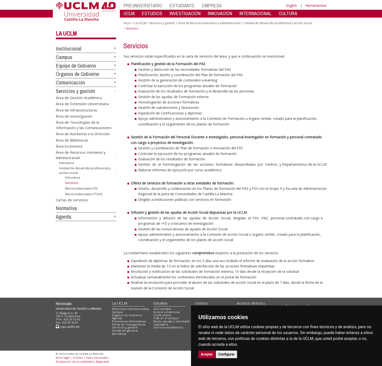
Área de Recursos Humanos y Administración (209, 23)
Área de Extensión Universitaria (82, 103)
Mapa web (102, 361)
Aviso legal (62, 357)
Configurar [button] (226, 354)
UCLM (129, 13)
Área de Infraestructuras (76, 109)
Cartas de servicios (72, 199)
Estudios (160, 303)
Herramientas (316, 5)
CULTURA (288, 13)
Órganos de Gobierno (77, 74)
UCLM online (162, 315)
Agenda (63, 216)
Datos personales (97, 357)
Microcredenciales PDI (81, 188)
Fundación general (125, 330)
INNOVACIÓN (220, 13)
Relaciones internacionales (130, 309)
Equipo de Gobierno (76, 65)
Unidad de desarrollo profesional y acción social (278, 23)
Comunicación (70, 82)
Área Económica (69, 146)
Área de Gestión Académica (79, 97)
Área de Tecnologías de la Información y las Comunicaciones (84, 125)
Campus (64, 57)
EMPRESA (212, 5)
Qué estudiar (162, 309)
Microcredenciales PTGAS (84, 194)
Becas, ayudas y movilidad (171, 321)
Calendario (160, 324)
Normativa (66, 208)
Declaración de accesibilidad (74, 361)
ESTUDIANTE (182, 5)
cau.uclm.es (68, 326)
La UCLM (66, 33)
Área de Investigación (74, 115)
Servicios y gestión (75, 91)
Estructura (66, 163)
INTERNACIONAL (255, 13)
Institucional (68, 48)
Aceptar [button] (207, 354)
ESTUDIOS (152, 13)
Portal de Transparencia (128, 324)
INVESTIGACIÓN (185, 13)
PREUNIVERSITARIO (143, 5)
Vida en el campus (166, 318)
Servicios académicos (168, 327)
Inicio (127, 23)
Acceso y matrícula (166, 312)
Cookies (78, 357)
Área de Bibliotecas (72, 139)
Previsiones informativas (129, 321)
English (291, 5)
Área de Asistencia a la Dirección (83, 133)
